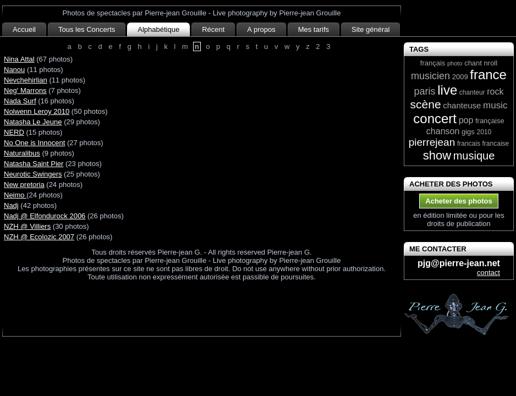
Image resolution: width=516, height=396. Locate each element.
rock (495, 91)
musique (474, 156)
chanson (443, 131)
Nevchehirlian (25, 80)
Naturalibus (22, 153)
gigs (468, 132)
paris (425, 91)
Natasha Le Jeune (33, 122)
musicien (430, 75)
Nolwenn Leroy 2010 (36, 111)
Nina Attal (19, 59)
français (433, 63)
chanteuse (462, 105)
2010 (483, 132)
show (437, 155)
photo (455, 63)
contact (488, 272)
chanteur (472, 92)
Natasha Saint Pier (33, 164)
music (495, 105)
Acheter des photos (458, 201)
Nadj (11, 205)
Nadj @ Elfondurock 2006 (44, 216)
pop (466, 120)
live (447, 89)
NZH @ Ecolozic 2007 (39, 237)
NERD (14, 132)
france (488, 74)
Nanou (14, 69)
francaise (495, 143)
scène (425, 104)
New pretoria (24, 184)
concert (435, 118)
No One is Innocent (34, 143)
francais (468, 143)
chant (473, 63)
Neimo (15, 195)
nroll (491, 63)
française (489, 121)
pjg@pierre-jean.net (459, 263)
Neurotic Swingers (33, 174)
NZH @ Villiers (27, 226)
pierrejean (432, 142)
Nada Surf (20, 101)
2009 (460, 77)
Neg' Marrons (25, 90)
